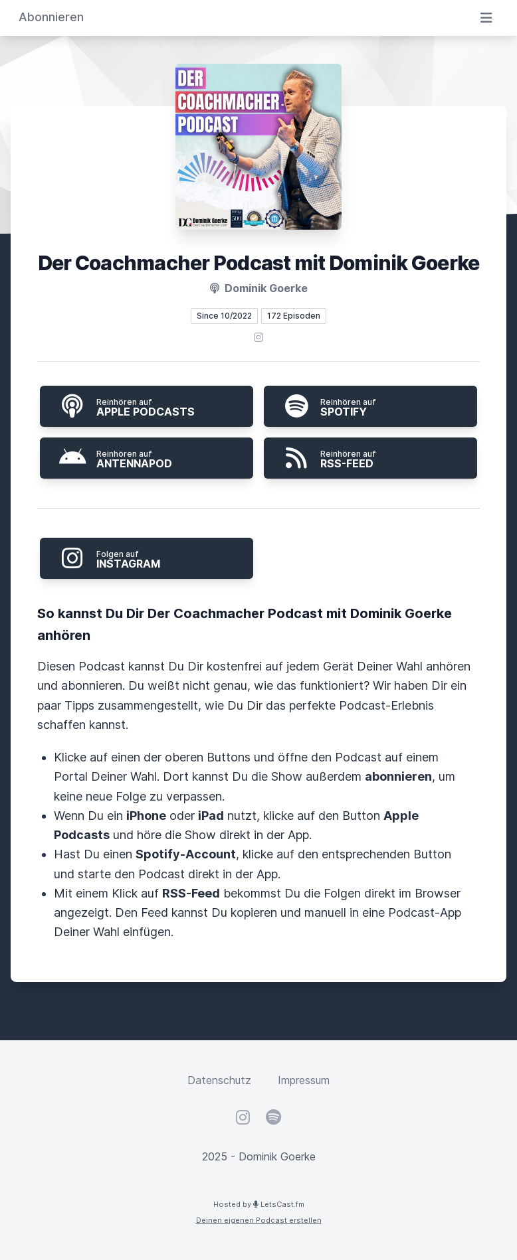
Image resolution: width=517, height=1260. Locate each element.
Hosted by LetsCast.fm (258, 1204)
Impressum (304, 1080)
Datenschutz (219, 1080)
